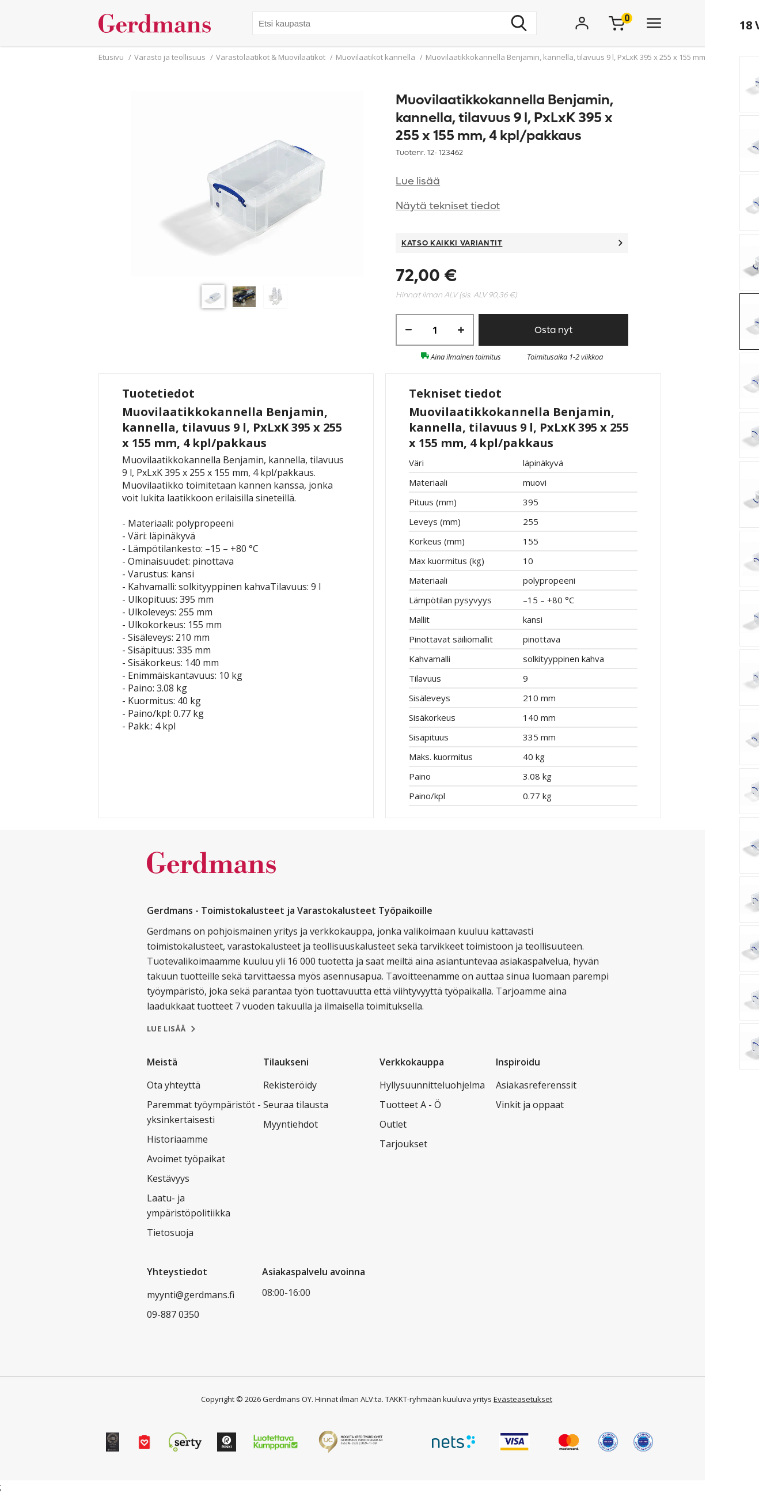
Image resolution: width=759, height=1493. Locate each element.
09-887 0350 (173, 1314)
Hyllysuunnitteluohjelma (432, 1085)
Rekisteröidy (290, 1085)
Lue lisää (418, 181)
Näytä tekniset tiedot (448, 206)
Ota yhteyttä (173, 1085)
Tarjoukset (403, 1143)
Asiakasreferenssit (536, 1085)
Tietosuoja (170, 1232)
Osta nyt (553, 330)
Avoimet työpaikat (186, 1158)
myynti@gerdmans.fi (190, 1294)
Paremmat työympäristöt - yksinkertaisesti (204, 1112)
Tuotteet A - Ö (410, 1104)
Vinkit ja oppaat (530, 1104)
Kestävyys (168, 1178)
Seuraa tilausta (295, 1104)
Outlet (393, 1124)
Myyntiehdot (290, 1124)
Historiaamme (177, 1139)
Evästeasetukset (523, 1399)
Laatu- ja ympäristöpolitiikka (188, 1205)
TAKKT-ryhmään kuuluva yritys (438, 1399)
